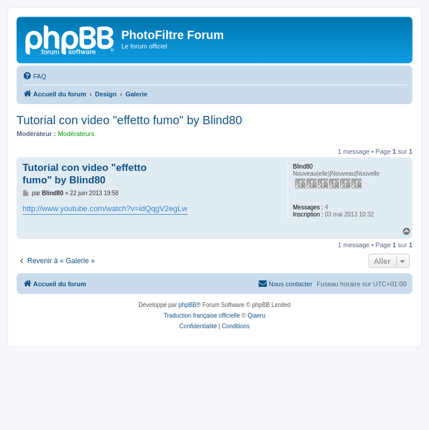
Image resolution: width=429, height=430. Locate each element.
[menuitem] (34, 76)
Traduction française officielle (202, 315)
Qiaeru (256, 315)
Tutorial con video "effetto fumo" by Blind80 (129, 120)
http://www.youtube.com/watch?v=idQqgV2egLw (105, 208)
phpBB (187, 305)
